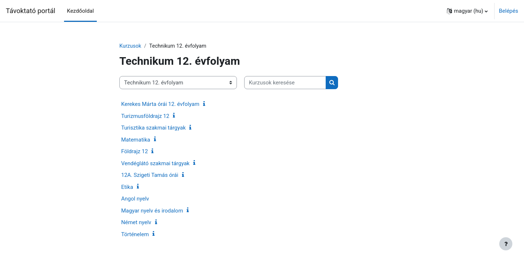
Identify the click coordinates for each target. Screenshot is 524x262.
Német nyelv (136, 222)
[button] (467, 11)
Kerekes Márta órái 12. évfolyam (160, 104)
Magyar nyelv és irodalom (152, 211)
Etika (127, 187)
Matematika (135, 140)
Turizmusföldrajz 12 (145, 116)
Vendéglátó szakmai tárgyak (155, 163)
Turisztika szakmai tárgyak (153, 128)
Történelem (135, 234)
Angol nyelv (135, 199)
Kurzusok (130, 46)
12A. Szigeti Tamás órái (149, 175)
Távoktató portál (30, 11)
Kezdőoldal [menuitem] (80, 11)
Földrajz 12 (134, 151)
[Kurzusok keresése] (285, 83)
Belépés (508, 11)
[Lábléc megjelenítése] (505, 243)
